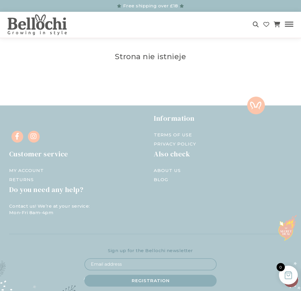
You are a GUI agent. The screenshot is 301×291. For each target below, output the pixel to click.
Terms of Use (173, 135)
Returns (21, 179)
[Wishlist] (266, 24)
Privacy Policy (175, 144)
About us (167, 170)
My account (26, 170)
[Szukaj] (256, 24)
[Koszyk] (277, 24)
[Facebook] (17, 137)
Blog (161, 179)
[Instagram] (34, 137)
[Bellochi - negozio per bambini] (53, 24)
